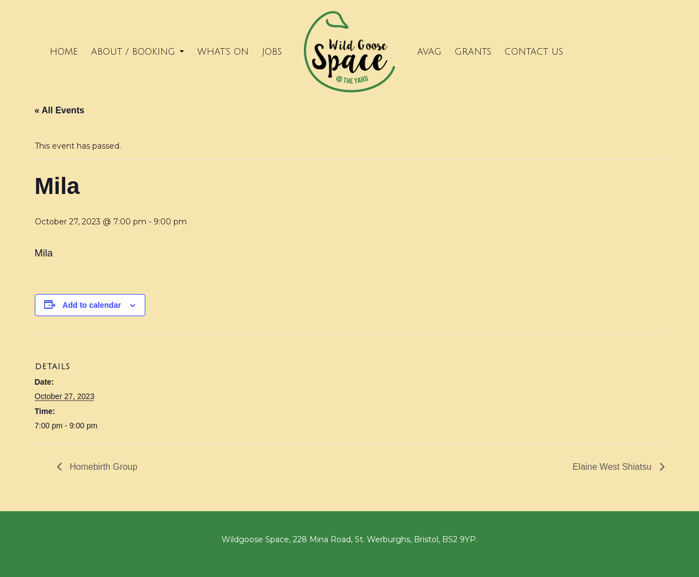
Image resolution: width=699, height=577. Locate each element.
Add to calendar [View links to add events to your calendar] (91, 305)
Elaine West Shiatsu (613, 466)
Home (64, 52)
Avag (429, 52)
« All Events (60, 110)
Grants (473, 52)
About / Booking (137, 52)
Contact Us (533, 52)
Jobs (272, 52)
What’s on (223, 52)
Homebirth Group (102, 466)
